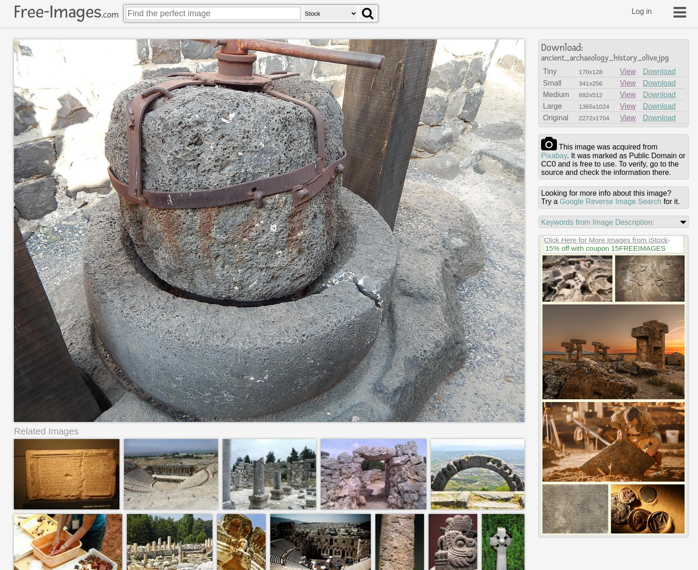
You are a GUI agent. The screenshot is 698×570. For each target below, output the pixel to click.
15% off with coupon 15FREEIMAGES (605, 248)
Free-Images (66, 12)
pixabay (554, 156)
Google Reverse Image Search (610, 201)
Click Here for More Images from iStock (606, 240)
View (628, 71)
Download (659, 71)
